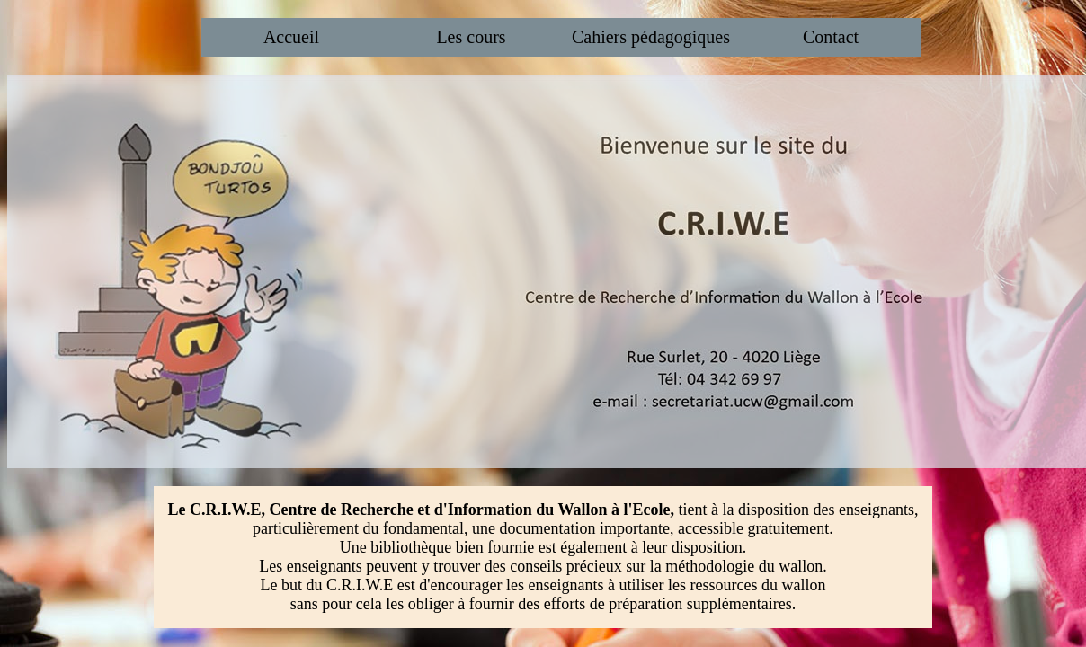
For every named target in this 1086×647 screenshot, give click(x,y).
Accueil (291, 37)
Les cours (470, 37)
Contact (831, 37)
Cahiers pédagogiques (651, 37)
